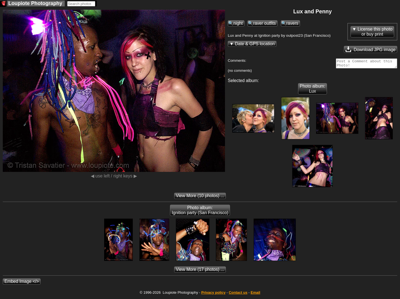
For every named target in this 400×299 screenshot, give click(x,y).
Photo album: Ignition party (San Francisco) (200, 212)
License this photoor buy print (375, 31)
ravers (292, 23)
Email (255, 294)
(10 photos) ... (200, 197)
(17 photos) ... (200, 271)
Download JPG (371, 49)
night (238, 23)
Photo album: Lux (312, 90)
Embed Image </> (21, 283)
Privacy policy (213, 294)
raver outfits (264, 23)
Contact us (238, 294)
